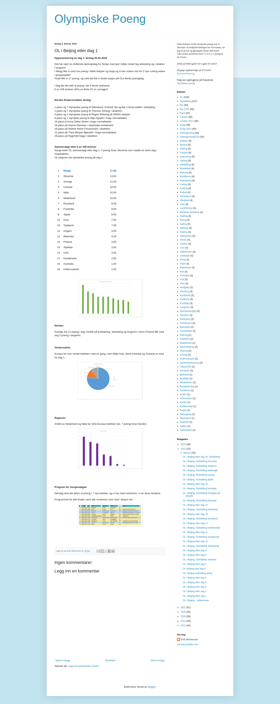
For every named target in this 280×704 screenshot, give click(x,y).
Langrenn (185, 307)
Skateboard (186, 343)
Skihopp (184, 228)
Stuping (184, 350)
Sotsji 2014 (185, 128)
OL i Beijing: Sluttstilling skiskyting (200, 509)
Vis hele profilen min (187, 644)
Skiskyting (185, 319)
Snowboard (186, 323)
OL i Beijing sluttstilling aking (197, 573)
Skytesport (185, 418)
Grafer (183, 394)
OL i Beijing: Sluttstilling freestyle (200, 500)
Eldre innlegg (157, 660)
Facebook (185, 390)
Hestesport (185, 196)
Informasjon (186, 398)
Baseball (184, 374)
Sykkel (183, 426)
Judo (182, 204)
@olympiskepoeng (185, 73)
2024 (183, 444)
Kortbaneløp (186, 406)
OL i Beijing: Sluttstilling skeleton (199, 559)
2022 (183, 449)
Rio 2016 (184, 109)
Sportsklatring (187, 346)
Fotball (183, 192)
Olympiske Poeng (100, 18)
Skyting (183, 232)
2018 (183, 612)
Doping (183, 148)
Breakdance (186, 382)
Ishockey (184, 291)
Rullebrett (185, 339)
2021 (183, 607)
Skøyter (184, 141)
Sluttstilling (185, 101)
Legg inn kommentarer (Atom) (83, 666)
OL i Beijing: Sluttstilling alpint (198, 479)
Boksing (184, 172)
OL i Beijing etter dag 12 (195, 523)
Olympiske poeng (186, 83)
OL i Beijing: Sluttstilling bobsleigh (200, 470)
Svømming (185, 156)
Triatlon (184, 244)
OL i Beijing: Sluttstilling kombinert (200, 518)
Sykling (183, 160)
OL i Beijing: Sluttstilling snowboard (201, 537)
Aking (183, 259)
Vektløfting (185, 164)
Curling (183, 184)
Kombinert (185, 295)
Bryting (183, 144)
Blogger (152, 687)
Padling (184, 216)
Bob (182, 271)
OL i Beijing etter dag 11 (195, 532)
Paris (182, 113)
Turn (182, 247)
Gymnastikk (186, 331)
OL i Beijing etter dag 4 (194, 582)
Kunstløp (184, 303)
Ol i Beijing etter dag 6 (194, 568)
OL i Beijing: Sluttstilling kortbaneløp (201, 527)
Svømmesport (187, 358)
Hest (182, 283)
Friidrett (184, 152)
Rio (181, 105)
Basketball (185, 168)
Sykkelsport (186, 430)
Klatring (184, 335)
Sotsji (183, 125)
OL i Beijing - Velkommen (196, 600)
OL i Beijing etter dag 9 (194, 550)
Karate (183, 402)
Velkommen (186, 251)
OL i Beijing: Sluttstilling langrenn (200, 466)
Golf (182, 279)
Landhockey (186, 208)
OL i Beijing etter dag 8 (194, 555)
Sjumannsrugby (188, 311)
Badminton (185, 267)
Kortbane (184, 299)
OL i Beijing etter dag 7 (194, 564)
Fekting (183, 188)
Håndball (184, 200)
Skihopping (185, 414)
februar (187, 452)
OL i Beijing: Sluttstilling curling (199, 475)
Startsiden (110, 660)
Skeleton (184, 315)
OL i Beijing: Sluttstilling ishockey (200, 461)
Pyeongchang (187, 133)
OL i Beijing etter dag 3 (194, 586)
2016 (183, 616)
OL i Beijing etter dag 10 (195, 541)
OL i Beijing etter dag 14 (195, 505)
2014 (183, 621)
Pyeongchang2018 (189, 136)
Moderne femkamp (189, 212)
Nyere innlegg (62, 660)
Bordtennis (185, 176)
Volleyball (185, 255)
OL (181, 97)
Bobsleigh (185, 327)
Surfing (183, 354)
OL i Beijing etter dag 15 (195, 484)
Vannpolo (185, 370)
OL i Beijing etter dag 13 (195, 514)
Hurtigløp (184, 287)
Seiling (183, 224)
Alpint (183, 263)
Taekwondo (186, 236)
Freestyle (184, 275)
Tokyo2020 (185, 366)
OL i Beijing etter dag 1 (194, 596)
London (184, 117)
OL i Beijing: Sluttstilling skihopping (201, 546)
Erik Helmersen (189, 639)
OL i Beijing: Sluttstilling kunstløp (200, 488)
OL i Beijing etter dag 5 (194, 577)
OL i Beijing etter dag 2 (194, 591)
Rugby (183, 410)
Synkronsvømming (189, 362)
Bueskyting (185, 180)
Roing (183, 220)
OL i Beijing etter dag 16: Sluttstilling (201, 456)
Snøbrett (184, 422)
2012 (183, 625)
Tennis (183, 239)
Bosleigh (184, 378)
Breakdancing (187, 386)
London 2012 (186, 121)
